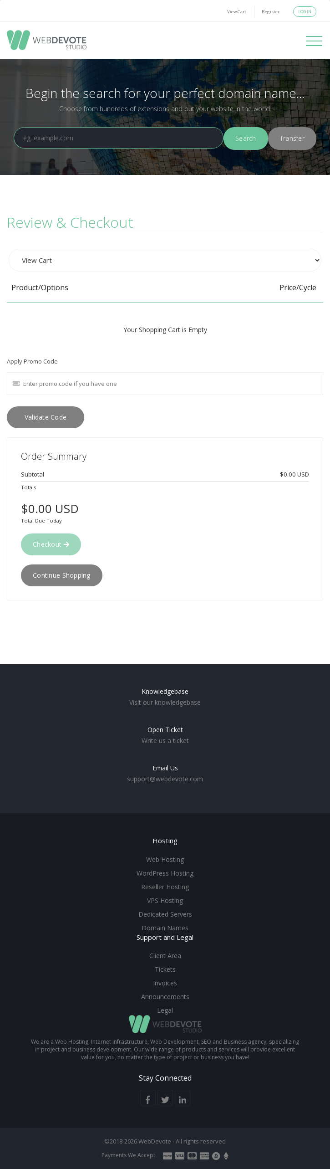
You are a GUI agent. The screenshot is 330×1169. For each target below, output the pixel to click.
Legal (165, 1010)
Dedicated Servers (165, 914)
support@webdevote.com (165, 778)
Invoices (165, 983)
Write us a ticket (165, 740)
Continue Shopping (62, 575)
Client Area (165, 955)
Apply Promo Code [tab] (32, 361)
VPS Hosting (165, 900)
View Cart (236, 12)
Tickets (165, 969)
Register (270, 12)
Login (304, 12)
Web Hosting (165, 859)
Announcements (165, 996)
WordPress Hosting (165, 873)
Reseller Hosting (165, 886)
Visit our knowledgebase (165, 702)
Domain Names (165, 927)
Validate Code (46, 417)
